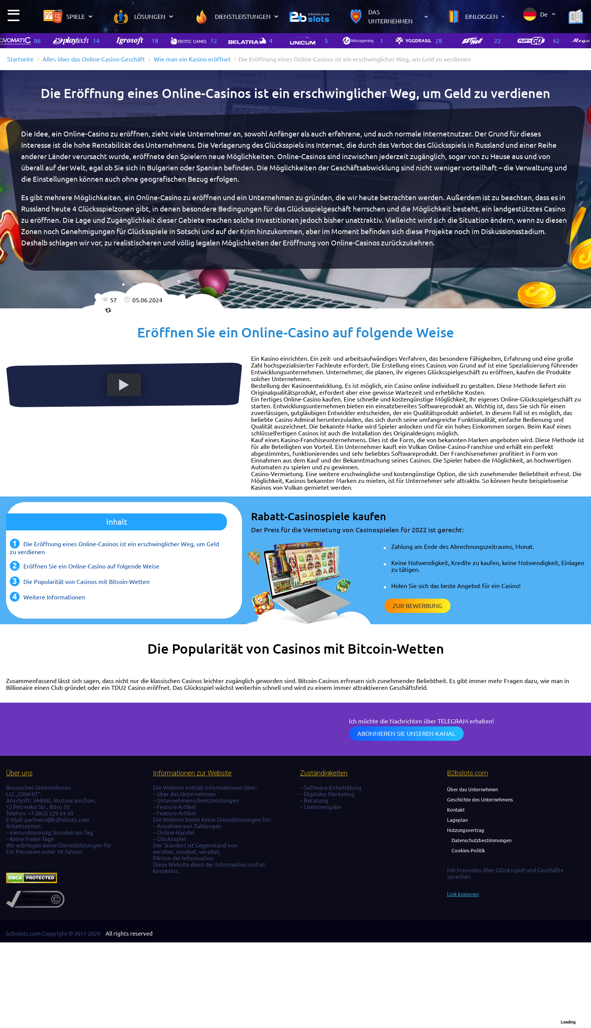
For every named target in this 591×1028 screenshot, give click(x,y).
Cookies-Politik (468, 850)
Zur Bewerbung (417, 605)
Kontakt (456, 809)
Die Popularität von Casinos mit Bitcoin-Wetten (86, 581)
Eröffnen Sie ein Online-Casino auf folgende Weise (91, 566)
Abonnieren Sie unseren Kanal (406, 733)
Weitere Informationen (54, 597)
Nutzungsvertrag (465, 830)
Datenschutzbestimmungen (481, 840)
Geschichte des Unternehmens (480, 799)
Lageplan (457, 820)
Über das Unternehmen (472, 789)
